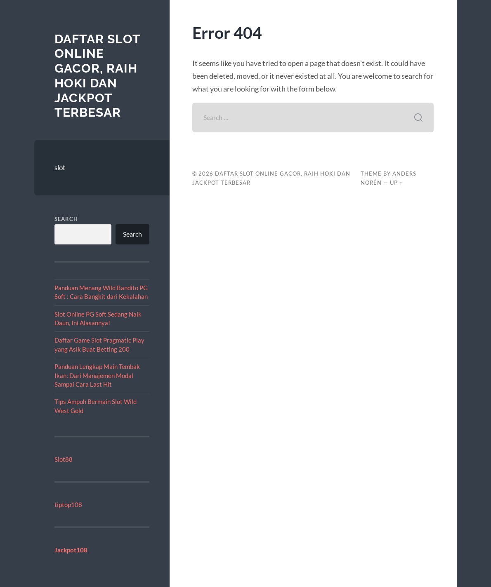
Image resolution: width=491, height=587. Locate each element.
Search (66, 219)
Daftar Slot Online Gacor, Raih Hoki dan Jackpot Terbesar (97, 76)
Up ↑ (396, 182)
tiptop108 (68, 504)
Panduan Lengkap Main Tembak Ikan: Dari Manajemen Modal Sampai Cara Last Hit (97, 375)
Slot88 (63, 459)
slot (59, 167)
